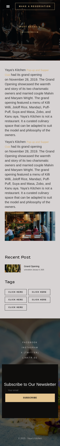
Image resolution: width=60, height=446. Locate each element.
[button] (8, 6)
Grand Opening (31, 266)
